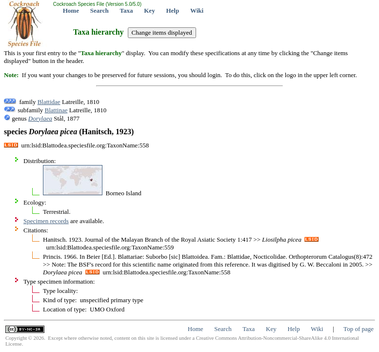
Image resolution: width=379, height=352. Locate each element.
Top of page (358, 328)
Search (99, 10)
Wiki (196, 10)
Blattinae (56, 110)
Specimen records (46, 221)
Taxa (126, 10)
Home (71, 10)
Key (149, 10)
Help (172, 10)
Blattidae (49, 101)
